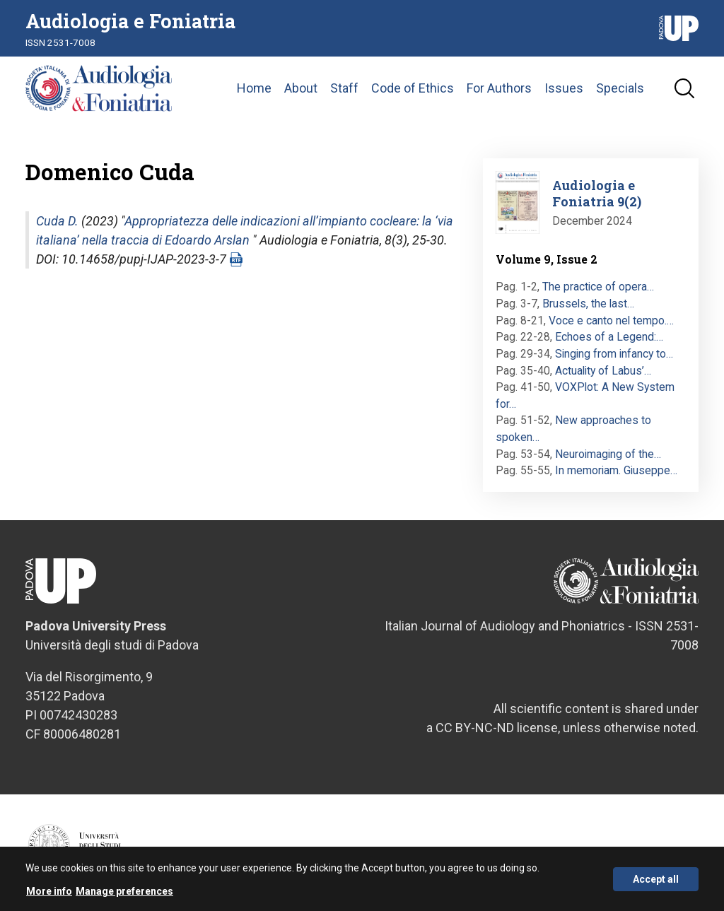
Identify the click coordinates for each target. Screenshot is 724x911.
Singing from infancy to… (614, 353)
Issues (563, 88)
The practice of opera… (598, 286)
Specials (620, 88)
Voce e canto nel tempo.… (611, 320)
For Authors (499, 88)
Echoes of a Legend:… (609, 336)
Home (254, 88)
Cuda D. (57, 220)
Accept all (656, 885)
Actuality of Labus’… (603, 370)
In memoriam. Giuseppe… (616, 470)
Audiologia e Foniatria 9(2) (596, 193)
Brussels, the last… (588, 303)
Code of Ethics (412, 88)
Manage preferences (124, 897)
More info (49, 897)
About (300, 88)
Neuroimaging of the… (608, 454)
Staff (344, 88)
